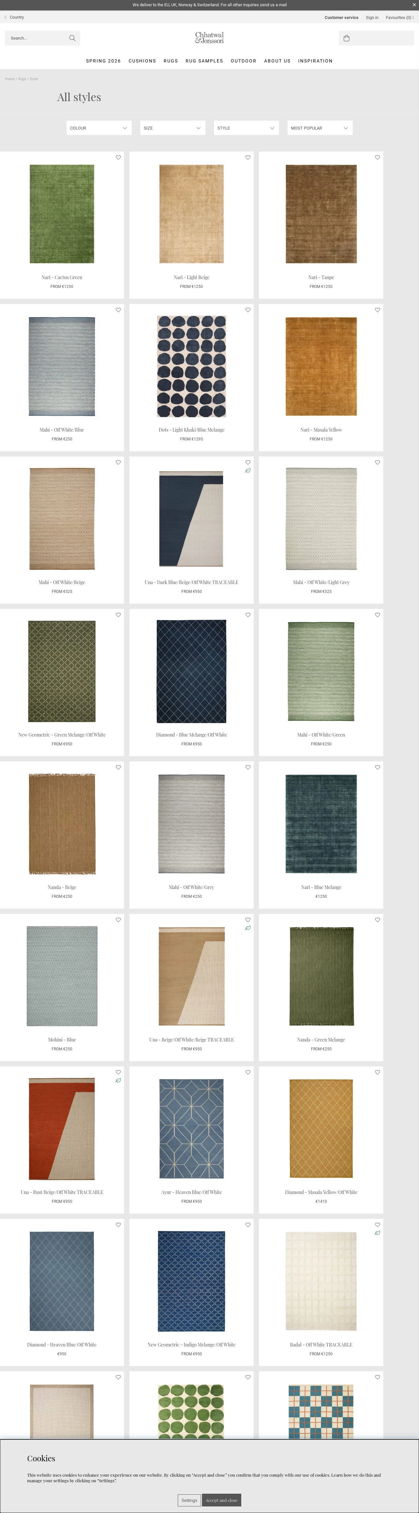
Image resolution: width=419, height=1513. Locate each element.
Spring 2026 (103, 60)
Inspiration (315, 60)
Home (10, 79)
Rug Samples (204, 60)
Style (34, 79)
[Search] (42, 38)
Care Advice (17, 1436)
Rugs (171, 60)
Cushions (142, 60)
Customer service (341, 17)
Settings (189, 1500)
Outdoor (244, 60)
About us (277, 60)
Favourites (400, 17)
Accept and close (222, 1500)
